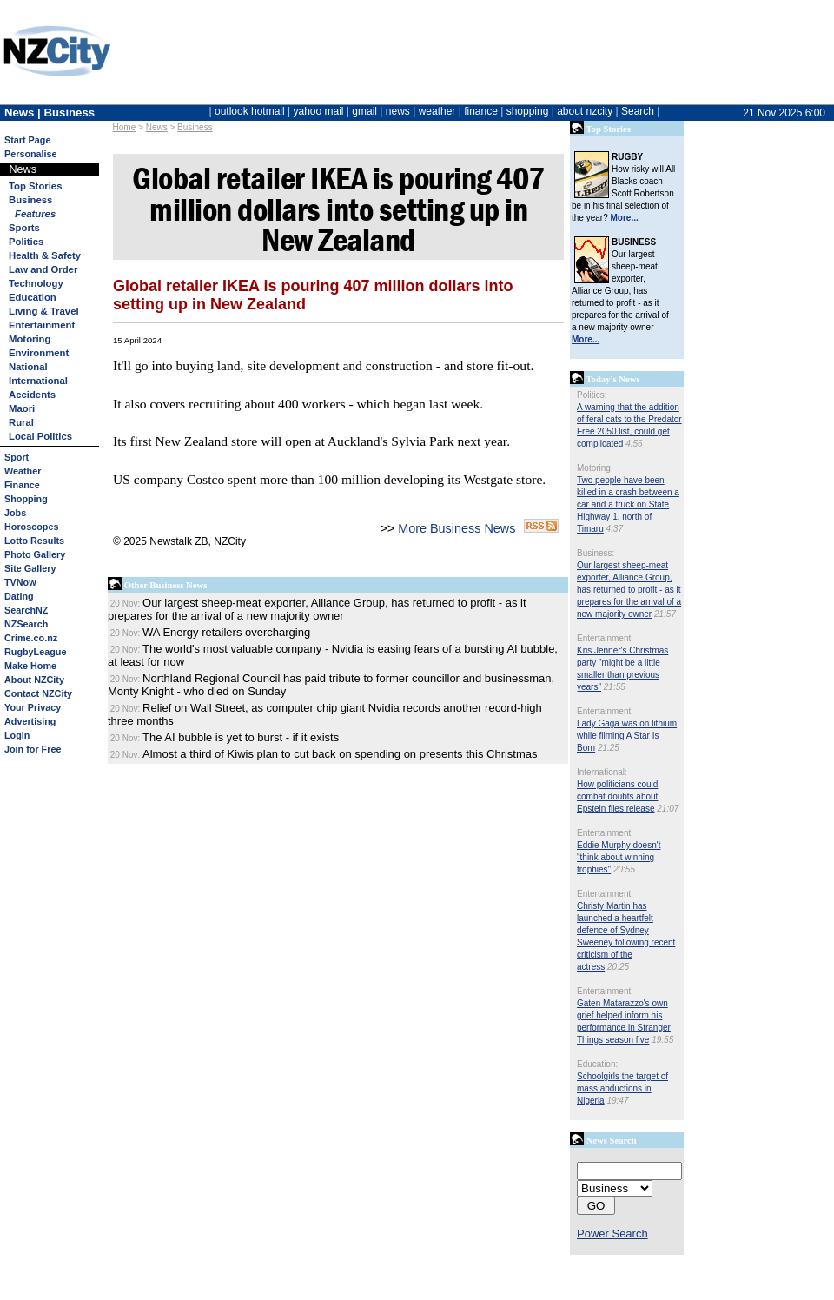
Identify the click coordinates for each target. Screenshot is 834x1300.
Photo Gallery (34, 554)
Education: (597, 1064)
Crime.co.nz (30, 638)
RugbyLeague (35, 652)
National (28, 366)
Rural (21, 422)
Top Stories (35, 186)
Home (124, 127)
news (398, 111)
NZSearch (26, 624)
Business (195, 127)
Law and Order (43, 269)
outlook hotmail (250, 111)
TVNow (20, 582)
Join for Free (32, 749)
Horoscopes (31, 526)
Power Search (612, 1233)
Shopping (26, 499)
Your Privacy (32, 707)
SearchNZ (26, 610)
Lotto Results (34, 540)
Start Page (27, 140)
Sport (16, 457)
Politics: (591, 395)
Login (17, 735)
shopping (527, 111)
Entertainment (42, 325)
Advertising (30, 721)
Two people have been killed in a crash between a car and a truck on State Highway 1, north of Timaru (628, 504)
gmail (364, 111)
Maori (22, 408)
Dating (19, 596)
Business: (595, 553)
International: (602, 772)
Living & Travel (44, 311)
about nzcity (584, 111)
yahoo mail (319, 111)
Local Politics (40, 436)
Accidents (32, 394)
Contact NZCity (38, 693)
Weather (22, 471)
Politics (26, 241)
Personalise (30, 154)
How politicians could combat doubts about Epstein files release (617, 796)
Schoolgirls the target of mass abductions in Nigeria (622, 1088)
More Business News (456, 528)
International (38, 380)
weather (437, 111)
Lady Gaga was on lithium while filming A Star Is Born (627, 736)
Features (35, 214)
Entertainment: (605, 638)
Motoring (29, 339)
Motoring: (595, 468)
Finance (22, 485)
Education (32, 297)
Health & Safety (45, 255)
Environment (39, 353)
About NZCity (34, 679)
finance (481, 111)
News (157, 127)
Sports (24, 227)
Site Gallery (30, 568)
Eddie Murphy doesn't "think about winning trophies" (618, 857)
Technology (36, 283)
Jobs (15, 512)
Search (637, 111)
